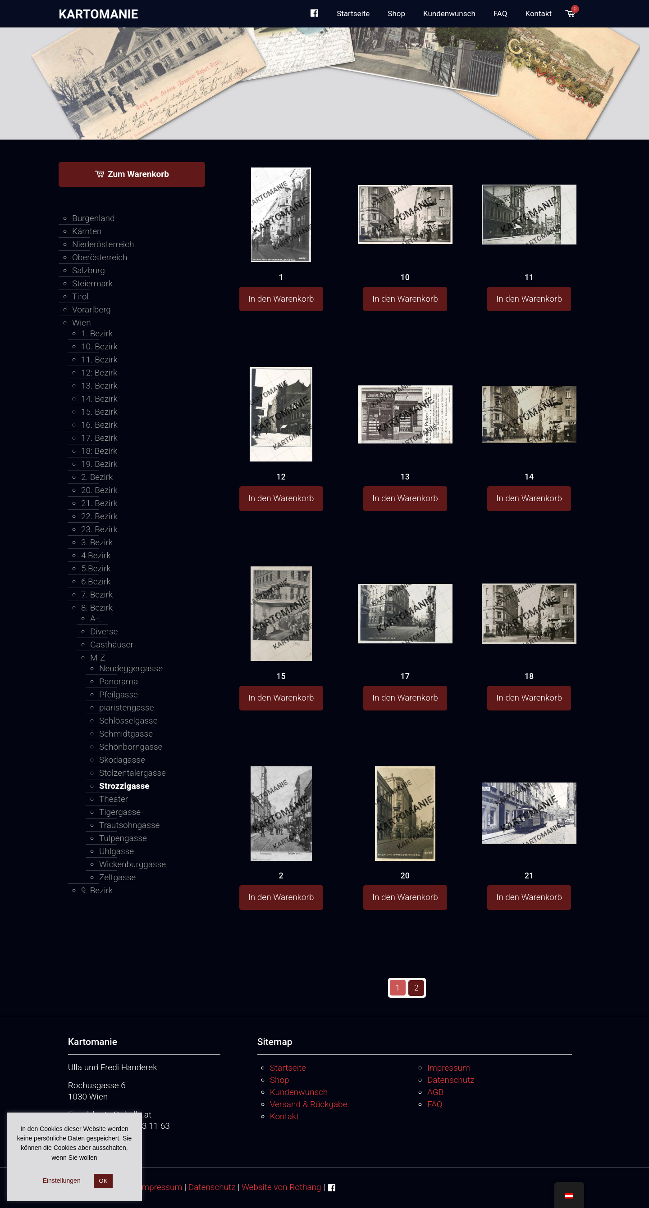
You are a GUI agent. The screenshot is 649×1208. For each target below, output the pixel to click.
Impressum (448, 1067)
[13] (405, 396)
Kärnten (86, 231)
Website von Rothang (281, 1186)
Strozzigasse (124, 786)
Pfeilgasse (118, 694)
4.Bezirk (96, 555)
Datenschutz (451, 1079)
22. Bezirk (99, 516)
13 (405, 476)
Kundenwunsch (299, 1091)
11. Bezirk (99, 359)
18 (529, 676)
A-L (96, 618)
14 (529, 476)
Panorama (118, 681)
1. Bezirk (97, 333)
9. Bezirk (97, 890)
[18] (529, 596)
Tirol (80, 296)
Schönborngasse (130, 747)
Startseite (288, 1067)
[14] (529, 395)
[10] (405, 196)
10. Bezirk (99, 346)
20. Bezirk (99, 490)
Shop (279, 1079)
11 (529, 277)
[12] (281, 438)
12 (280, 476)
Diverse (104, 631)
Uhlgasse (116, 851)
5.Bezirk (96, 568)
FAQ (435, 1104)
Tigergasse (120, 812)
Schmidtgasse (126, 733)
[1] (281, 241)
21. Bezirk (99, 503)
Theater (113, 799)
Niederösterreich (103, 244)
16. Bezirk (99, 425)
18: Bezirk (99, 451)
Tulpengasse (123, 838)
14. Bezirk (99, 399)
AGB (435, 1091)
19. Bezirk (99, 464)
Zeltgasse (117, 877)
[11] (529, 197)
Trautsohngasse (129, 825)
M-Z (97, 657)
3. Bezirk (97, 542)
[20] (405, 840)
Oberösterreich (100, 257)
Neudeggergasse (131, 668)
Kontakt (284, 1116)
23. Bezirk (99, 529)
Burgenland (93, 218)
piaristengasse (126, 707)
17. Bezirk (99, 438)
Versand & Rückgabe (308, 1104)
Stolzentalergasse (132, 773)
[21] (529, 797)
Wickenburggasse (132, 864)
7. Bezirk (97, 594)
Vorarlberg (91, 309)
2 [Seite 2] (416, 987)
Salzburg (88, 270)
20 (405, 875)
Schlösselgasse (128, 720)
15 (280, 676)
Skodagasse (122, 760)
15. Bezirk (99, 412)
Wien (81, 322)
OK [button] (103, 1180)
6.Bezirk (96, 581)
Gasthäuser (111, 644)
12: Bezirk (99, 372)
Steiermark (92, 283)
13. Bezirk (99, 385)
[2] (281, 839)
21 (529, 875)
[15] (281, 639)
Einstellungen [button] (62, 1180)
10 (405, 277)
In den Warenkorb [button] (281, 299)
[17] (405, 596)
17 (405, 676)
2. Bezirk (97, 477)
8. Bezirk (97, 607)
